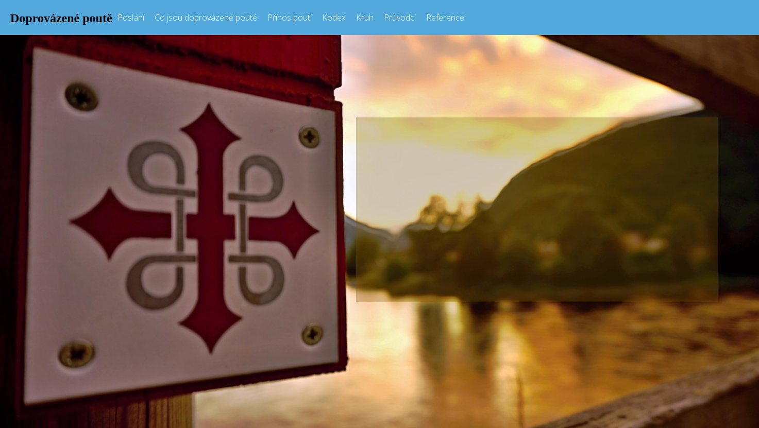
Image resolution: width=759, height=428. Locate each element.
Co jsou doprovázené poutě (206, 17)
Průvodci (400, 17)
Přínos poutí (289, 17)
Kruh (365, 17)
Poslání (130, 17)
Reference (445, 17)
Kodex (334, 17)
